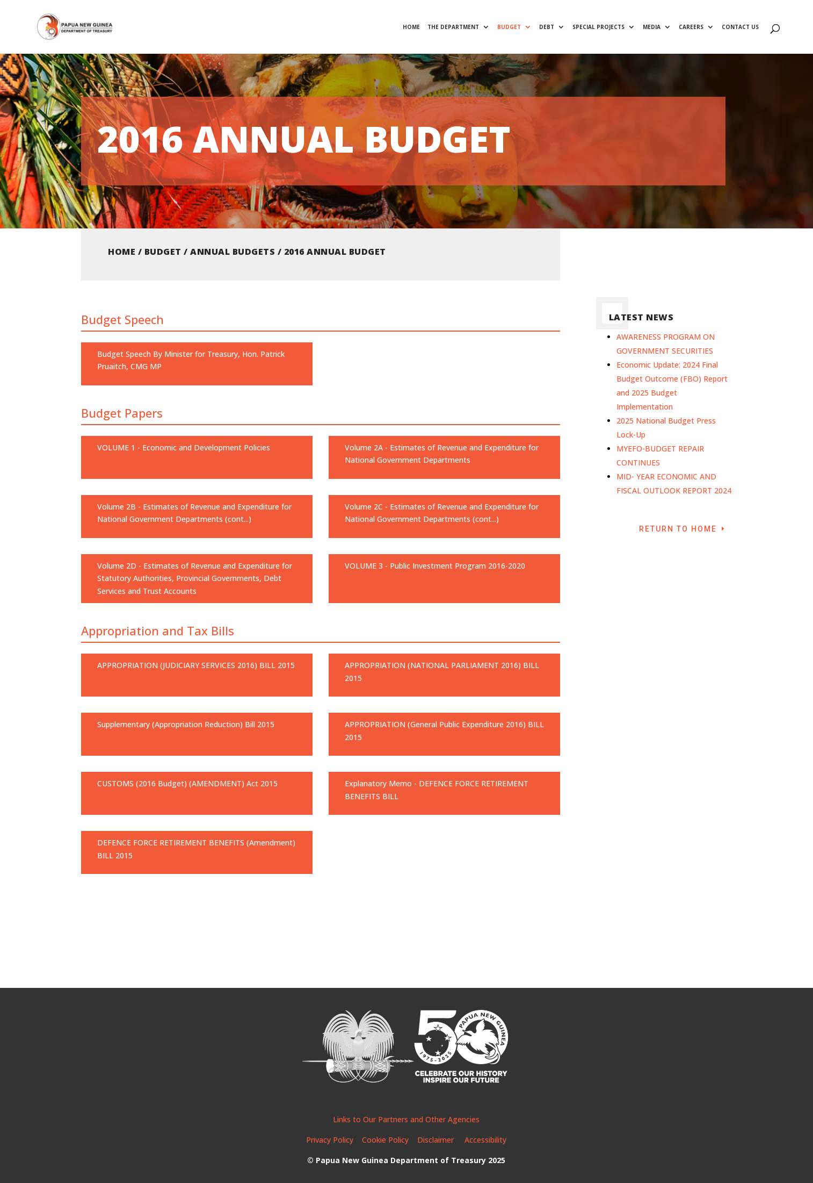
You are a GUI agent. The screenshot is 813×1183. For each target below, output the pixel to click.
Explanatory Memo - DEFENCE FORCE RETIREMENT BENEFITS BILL (436, 789)
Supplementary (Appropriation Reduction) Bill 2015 (185, 724)
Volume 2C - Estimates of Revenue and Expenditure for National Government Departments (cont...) (442, 513)
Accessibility (485, 1140)
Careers (691, 27)
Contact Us (740, 27)
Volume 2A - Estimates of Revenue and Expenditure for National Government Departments (442, 453)
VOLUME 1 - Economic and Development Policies (183, 447)
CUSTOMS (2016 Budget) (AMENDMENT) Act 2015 (187, 783)
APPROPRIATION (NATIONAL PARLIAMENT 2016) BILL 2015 (442, 671)
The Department (453, 27)
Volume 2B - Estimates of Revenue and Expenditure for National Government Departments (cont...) (194, 513)
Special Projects (598, 27)
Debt (546, 27)
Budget (509, 27)
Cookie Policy (385, 1140)
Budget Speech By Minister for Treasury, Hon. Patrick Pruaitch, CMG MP (191, 360)
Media (651, 27)
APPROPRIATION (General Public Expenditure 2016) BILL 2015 (444, 730)
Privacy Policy (329, 1140)
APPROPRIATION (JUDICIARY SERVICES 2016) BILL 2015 (196, 665)
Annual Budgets (232, 251)
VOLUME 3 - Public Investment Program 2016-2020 (435, 566)
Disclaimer (436, 1140)
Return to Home (678, 529)
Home (411, 27)
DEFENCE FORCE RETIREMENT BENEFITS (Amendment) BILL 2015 (196, 849)
